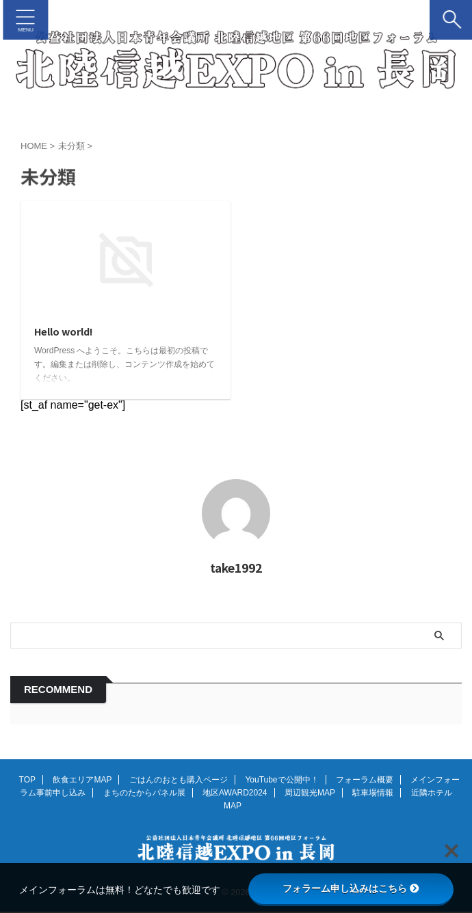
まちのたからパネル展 (144, 793)
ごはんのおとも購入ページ (178, 780)
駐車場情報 (372, 793)
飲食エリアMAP (82, 780)
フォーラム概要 (364, 780)
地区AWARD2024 (234, 793)
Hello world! (67, 332)
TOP (27, 780)
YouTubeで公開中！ (281, 780)
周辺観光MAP (310, 793)
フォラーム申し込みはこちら (351, 888)
